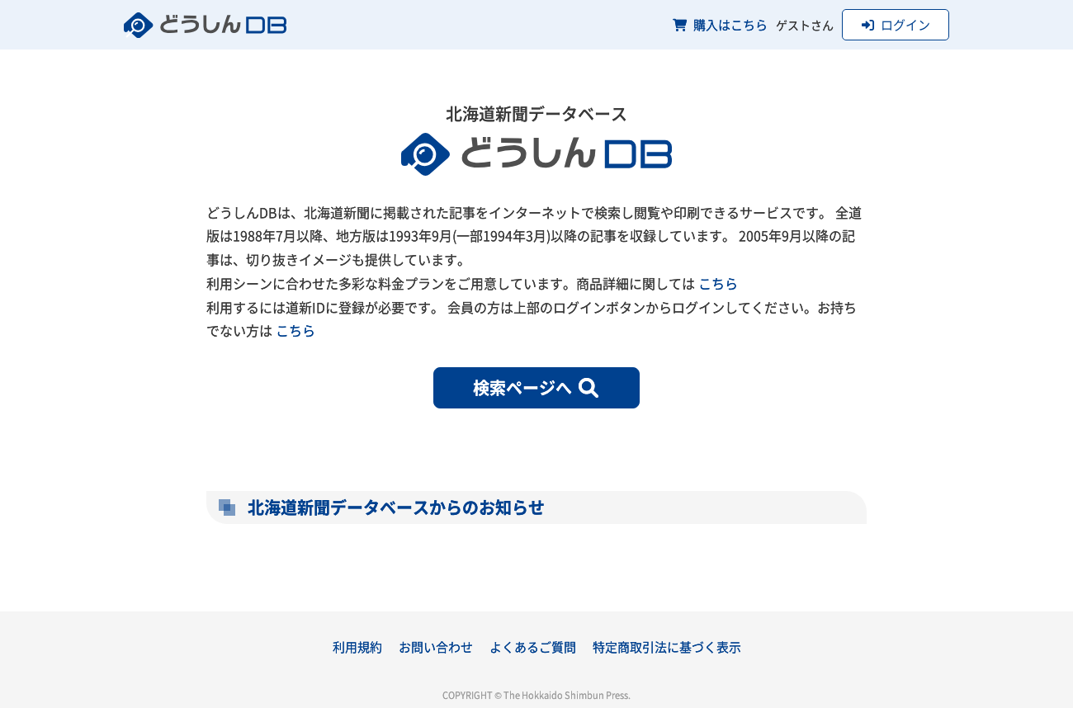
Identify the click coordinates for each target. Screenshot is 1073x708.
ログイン (896, 24)
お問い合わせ (436, 646)
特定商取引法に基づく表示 (667, 646)
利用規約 (357, 646)
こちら (718, 283)
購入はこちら (720, 25)
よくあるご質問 (532, 646)
